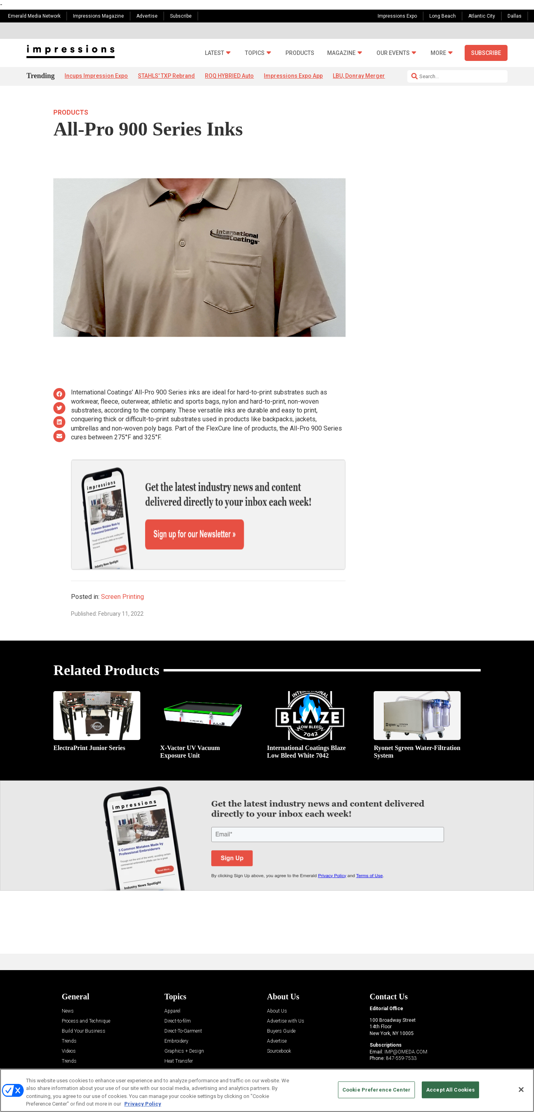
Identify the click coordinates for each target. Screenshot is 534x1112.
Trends (69, 1013)
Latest (214, 53)
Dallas (515, 16)
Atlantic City (481, 16)
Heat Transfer (178, 1033)
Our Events (393, 53)
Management (178, 1043)
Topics (255, 53)
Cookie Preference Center (376, 1090)
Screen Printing (122, 569)
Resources (73, 1043)
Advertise (147, 16)
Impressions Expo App (293, 76)
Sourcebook (279, 1023)
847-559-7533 (401, 1030)
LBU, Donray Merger (359, 76)
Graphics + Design (184, 1023)
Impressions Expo (397, 16)
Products (299, 53)
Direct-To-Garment (183, 1003)
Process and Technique (86, 993)
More (438, 53)
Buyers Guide (281, 1003)
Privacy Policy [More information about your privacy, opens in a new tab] (142, 1104)
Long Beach (442, 16)
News (68, 983)
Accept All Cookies (450, 1090)
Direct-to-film (177, 993)
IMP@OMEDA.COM (405, 1024)
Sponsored (73, 1053)
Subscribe (181, 16)
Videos (69, 1023)
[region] (267, 1090)
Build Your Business (83, 1003)
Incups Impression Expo (96, 76)
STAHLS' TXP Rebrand (166, 76)
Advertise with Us (285, 993)
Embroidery (176, 1013)
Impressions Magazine (98, 16)
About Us (277, 983)
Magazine (341, 53)
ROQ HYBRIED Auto (229, 76)
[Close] (521, 1089)
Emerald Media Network (34, 16)
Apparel (172, 983)
